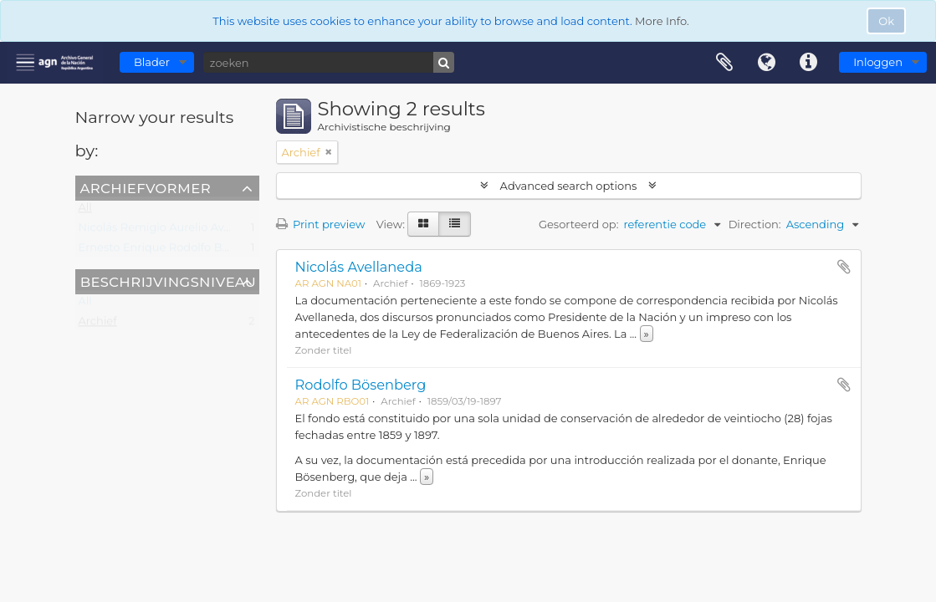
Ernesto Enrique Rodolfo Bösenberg (176, 251)
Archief (98, 324)
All (85, 210)
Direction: (755, 224)
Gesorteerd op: (579, 224)
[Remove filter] (328, 152)
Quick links (808, 63)
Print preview (321, 224)
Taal (766, 63)
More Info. (662, 21)
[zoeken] (328, 62)
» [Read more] (646, 333)
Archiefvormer (145, 187)
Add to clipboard (844, 266)
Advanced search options (568, 185)
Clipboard (724, 63)
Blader (152, 62)
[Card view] (423, 224)
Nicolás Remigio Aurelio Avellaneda (175, 230)
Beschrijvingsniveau (168, 281)
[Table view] (454, 224)
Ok (886, 21)
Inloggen (878, 62)
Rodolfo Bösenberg (361, 384)
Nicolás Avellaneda (358, 266)
